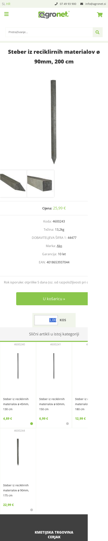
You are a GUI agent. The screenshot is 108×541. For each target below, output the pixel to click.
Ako (59, 246)
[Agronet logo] (54, 14)
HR (8, 4)
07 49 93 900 (68, 4)
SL (3, 4)
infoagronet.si (95, 4)
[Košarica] (99, 14)
